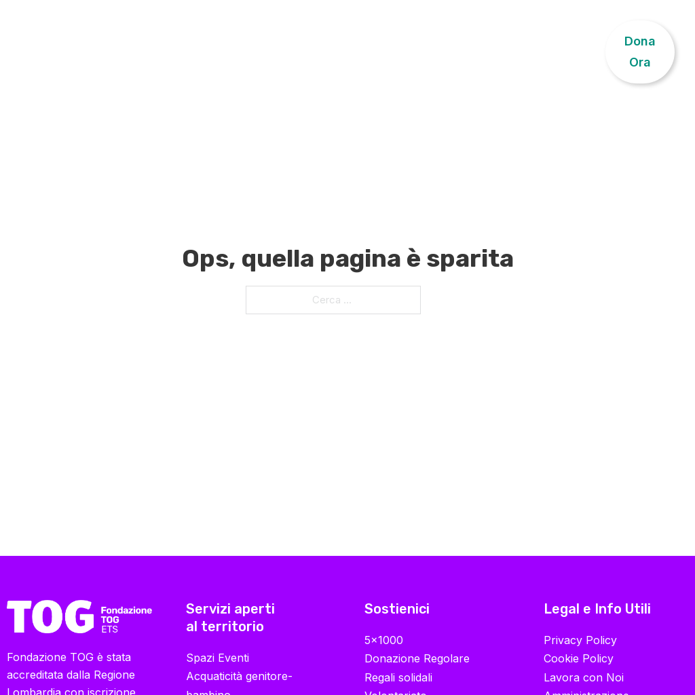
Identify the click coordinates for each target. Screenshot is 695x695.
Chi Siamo (60, 51)
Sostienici (481, 41)
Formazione (264, 41)
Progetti (339, 41)
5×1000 (383, 640)
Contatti (569, 41)
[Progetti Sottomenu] (375, 41)
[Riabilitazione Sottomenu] (204, 41)
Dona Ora (640, 51)
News (417, 41)
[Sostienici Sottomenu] (520, 41)
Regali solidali (398, 677)
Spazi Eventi (217, 657)
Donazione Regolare (417, 658)
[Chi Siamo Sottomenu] (90, 52)
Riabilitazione (154, 41)
